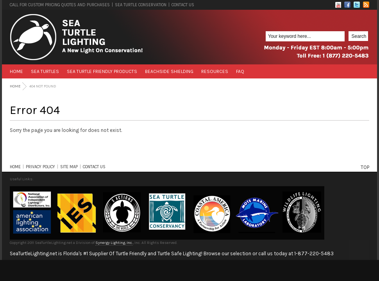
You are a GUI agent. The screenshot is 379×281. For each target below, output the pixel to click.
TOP (365, 167)
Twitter (357, 5)
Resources (214, 71)
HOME (15, 166)
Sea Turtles (45, 71)
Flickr (338, 5)
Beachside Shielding (169, 71)
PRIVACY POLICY (40, 166)
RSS (366, 5)
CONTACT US (183, 4)
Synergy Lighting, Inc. (114, 242)
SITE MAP (69, 166)
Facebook (347, 5)
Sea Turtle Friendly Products (102, 71)
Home (16, 71)
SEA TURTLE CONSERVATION (140, 4)
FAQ (240, 71)
